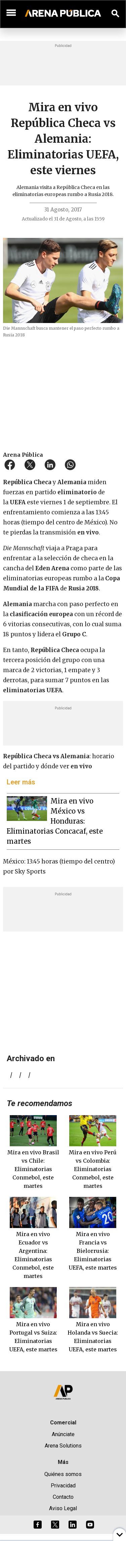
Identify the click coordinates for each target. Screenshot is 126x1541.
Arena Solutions (63, 1445)
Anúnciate (63, 1434)
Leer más (21, 782)
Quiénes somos (63, 1474)
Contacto (63, 1497)
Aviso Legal (63, 1508)
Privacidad (63, 1485)
